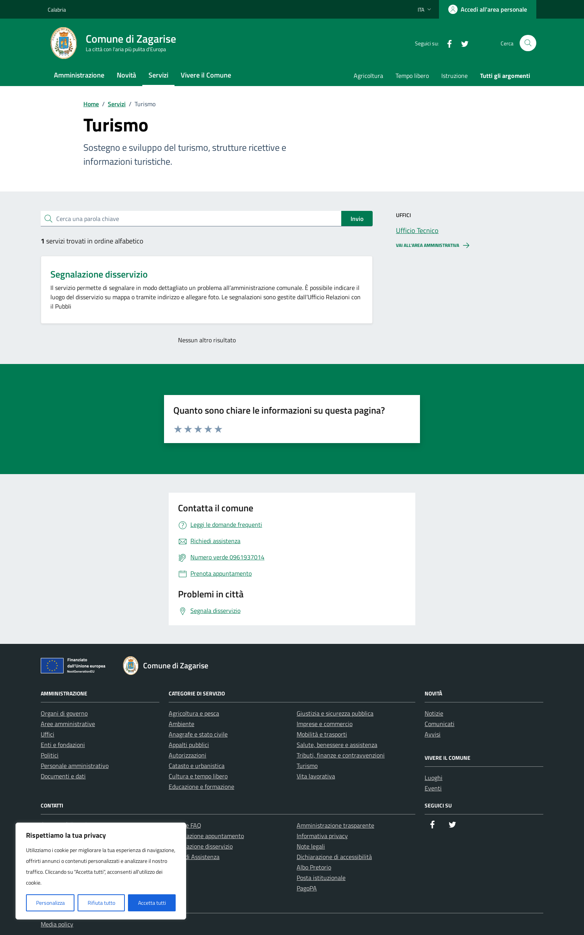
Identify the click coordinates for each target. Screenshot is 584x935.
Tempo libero (412, 75)
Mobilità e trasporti (322, 734)
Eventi (433, 788)
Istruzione (454, 75)
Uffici (47, 734)
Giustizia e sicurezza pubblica (335, 713)
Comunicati (439, 723)
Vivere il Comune (206, 75)
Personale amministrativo (75, 765)
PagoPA (307, 888)
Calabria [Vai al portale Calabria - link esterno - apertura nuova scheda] (57, 9)
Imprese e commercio (324, 723)
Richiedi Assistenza (194, 856)
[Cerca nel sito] (528, 43)
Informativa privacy (322, 835)
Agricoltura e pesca (194, 713)
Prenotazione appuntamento (206, 835)
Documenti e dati (63, 776)
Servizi (158, 75)
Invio (357, 218)
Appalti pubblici (189, 744)
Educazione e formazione (201, 786)
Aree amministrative (68, 723)
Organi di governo (64, 713)
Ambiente (181, 723)
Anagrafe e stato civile (198, 734)
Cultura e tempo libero (198, 776)
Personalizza (50, 903)
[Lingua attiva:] (425, 9)
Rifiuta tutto (101, 903)
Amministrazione (79, 75)
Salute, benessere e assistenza (337, 744)
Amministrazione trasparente (335, 825)
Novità (126, 75)
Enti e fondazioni (63, 744)
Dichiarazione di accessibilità (334, 856)
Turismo (307, 765)
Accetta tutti (152, 903)
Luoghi (433, 777)
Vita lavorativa (316, 776)
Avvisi (433, 734)
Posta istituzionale (321, 877)
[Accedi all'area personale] (487, 9)
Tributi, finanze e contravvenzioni (341, 755)
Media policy (57, 924)
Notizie (434, 713)
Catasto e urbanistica (197, 765)
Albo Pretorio (314, 867)
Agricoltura (368, 75)
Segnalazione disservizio (99, 274)
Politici (50, 755)
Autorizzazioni (187, 755)
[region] (101, 871)
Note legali (311, 846)
